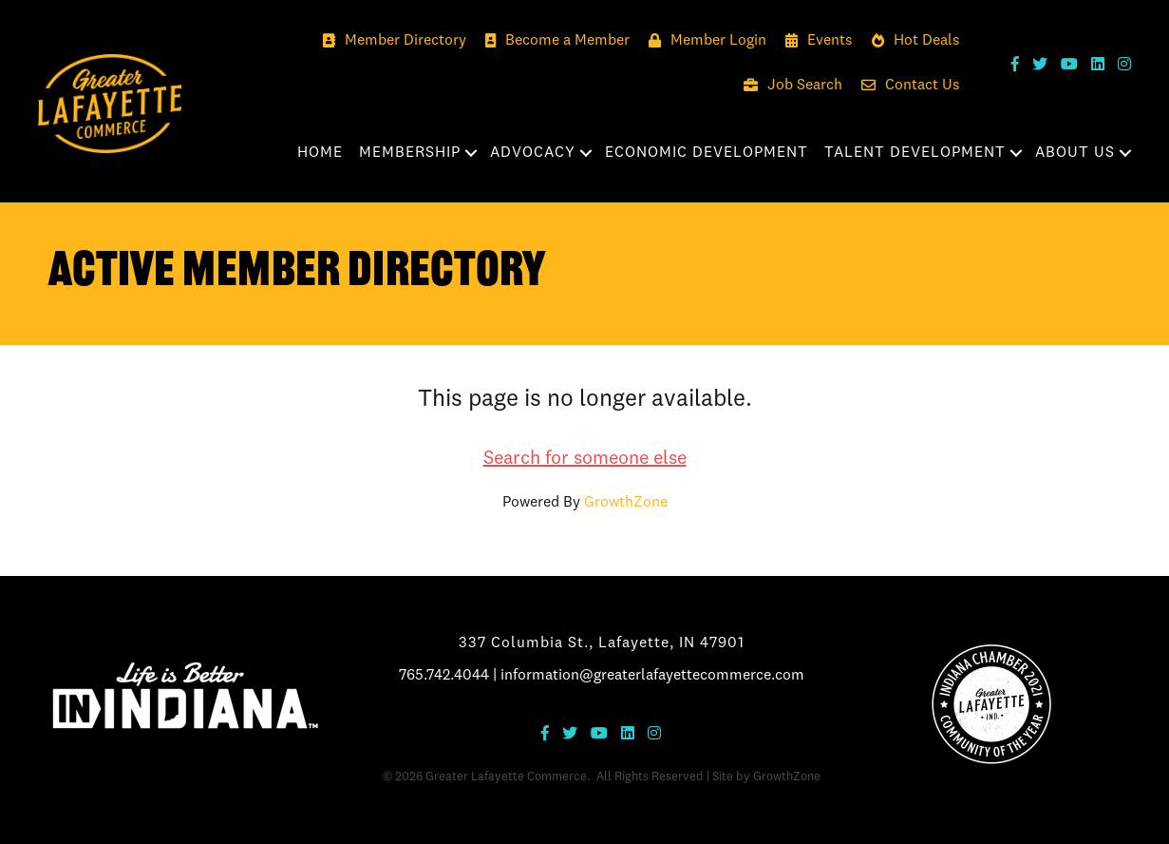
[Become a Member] (553, 41)
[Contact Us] (906, 86)
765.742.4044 (444, 675)
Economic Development (706, 153)
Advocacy (532, 153)
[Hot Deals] (911, 41)
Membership (410, 153)
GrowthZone (626, 502)
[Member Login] (702, 41)
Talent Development (915, 153)
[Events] (814, 41)
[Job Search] (788, 86)
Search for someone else (585, 459)
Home (320, 153)
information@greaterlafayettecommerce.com (652, 675)
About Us (1075, 153)
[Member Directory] (389, 41)
